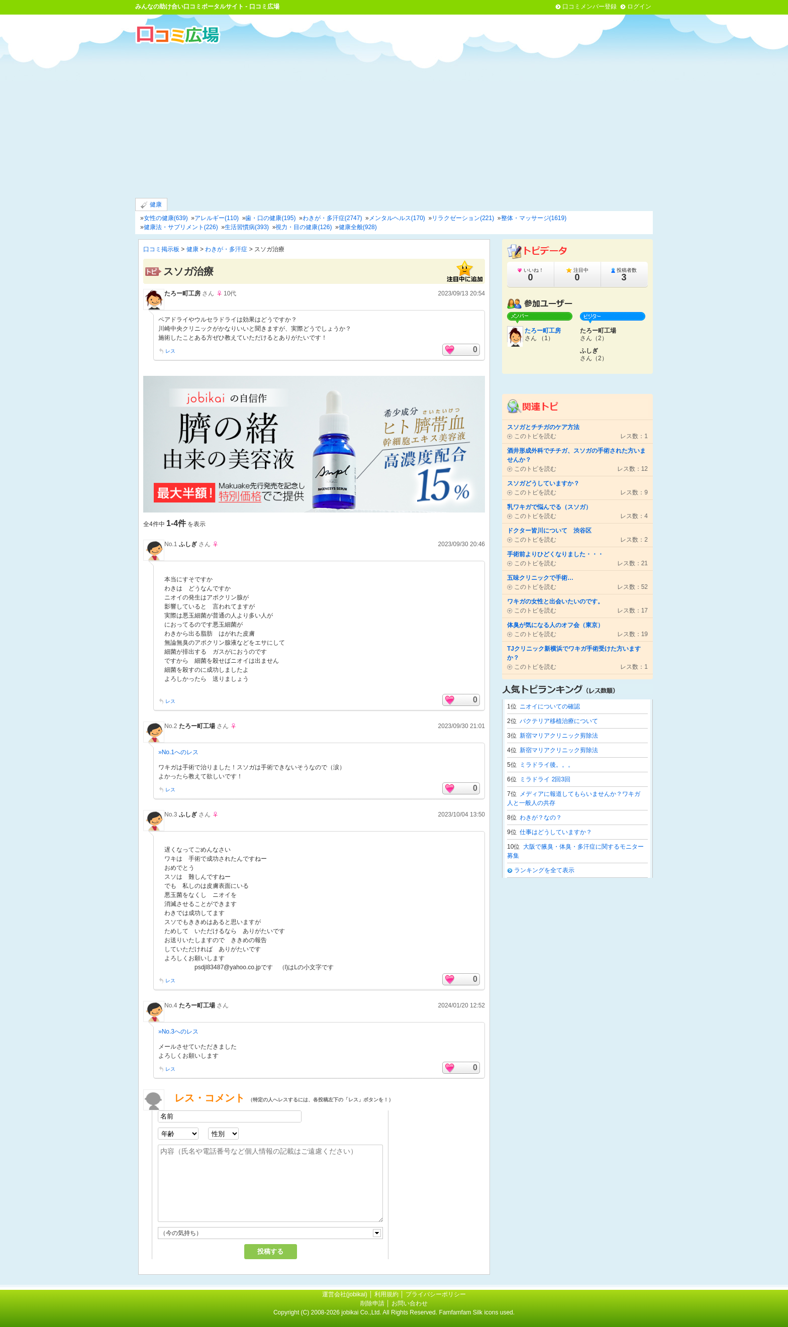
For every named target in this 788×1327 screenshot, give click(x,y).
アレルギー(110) (216, 218)
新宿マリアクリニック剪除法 (559, 735)
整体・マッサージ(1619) (534, 218)
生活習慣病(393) (247, 227)
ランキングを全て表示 (544, 870)
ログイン (639, 6)
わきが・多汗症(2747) (332, 218)
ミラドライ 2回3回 (545, 779)
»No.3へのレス (178, 1031)
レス (170, 351)
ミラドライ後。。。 (547, 764)
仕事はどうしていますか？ (556, 832)
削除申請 (372, 1303)
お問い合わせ (409, 1303)
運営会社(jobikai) (345, 1294)
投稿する (270, 1251)
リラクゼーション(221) (463, 218)
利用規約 (386, 1294)
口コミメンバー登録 (589, 6)
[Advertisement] (394, 120)
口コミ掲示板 (161, 249)
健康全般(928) (358, 227)
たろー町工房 (182, 293)
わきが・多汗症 (226, 249)
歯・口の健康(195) (270, 218)
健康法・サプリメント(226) (181, 227)
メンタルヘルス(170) (397, 218)
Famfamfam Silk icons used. (477, 1312)
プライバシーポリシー (436, 1294)
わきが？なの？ (541, 817)
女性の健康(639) (166, 218)
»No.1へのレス (178, 752)
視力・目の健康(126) (303, 227)
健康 (151, 205)
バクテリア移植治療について (559, 721)
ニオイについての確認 (550, 706)
